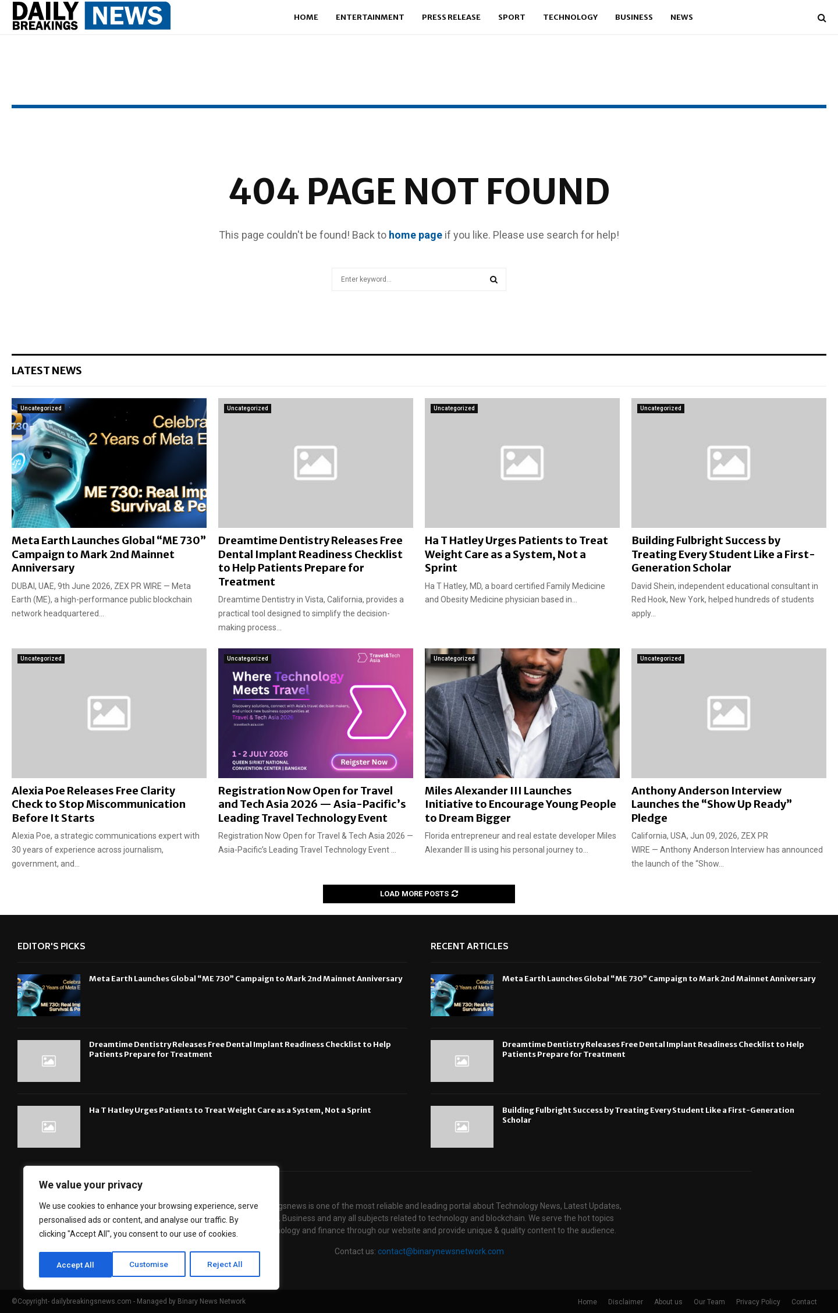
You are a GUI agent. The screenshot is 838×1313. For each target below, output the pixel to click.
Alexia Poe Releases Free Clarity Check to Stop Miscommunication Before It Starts (99, 804)
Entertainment (370, 17)
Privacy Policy (758, 1302)
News (681, 17)
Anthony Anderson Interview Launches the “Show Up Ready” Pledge (711, 804)
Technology (570, 17)
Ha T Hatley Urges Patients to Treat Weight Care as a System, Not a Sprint (516, 554)
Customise (76, 1264)
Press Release (451, 17)
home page (415, 235)
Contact (804, 1302)
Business (634, 17)
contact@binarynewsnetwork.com (441, 1251)
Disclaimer (625, 1302)
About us (668, 1302)
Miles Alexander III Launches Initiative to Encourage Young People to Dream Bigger (520, 804)
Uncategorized (41, 408)
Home (306, 17)
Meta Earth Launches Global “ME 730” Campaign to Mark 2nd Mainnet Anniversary (109, 554)
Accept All (228, 1264)
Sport (511, 17)
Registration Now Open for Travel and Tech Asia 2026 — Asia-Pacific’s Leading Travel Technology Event (312, 804)
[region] (151, 1228)
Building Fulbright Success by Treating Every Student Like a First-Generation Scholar (723, 554)
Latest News (47, 370)
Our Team (709, 1302)
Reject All (153, 1264)
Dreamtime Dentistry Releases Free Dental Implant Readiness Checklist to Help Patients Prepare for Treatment (310, 561)
